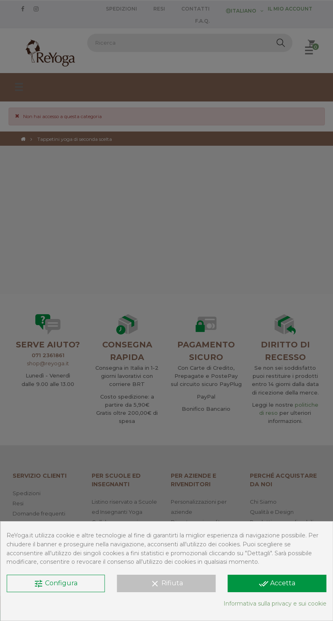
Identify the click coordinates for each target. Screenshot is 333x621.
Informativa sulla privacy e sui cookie (275, 603)
